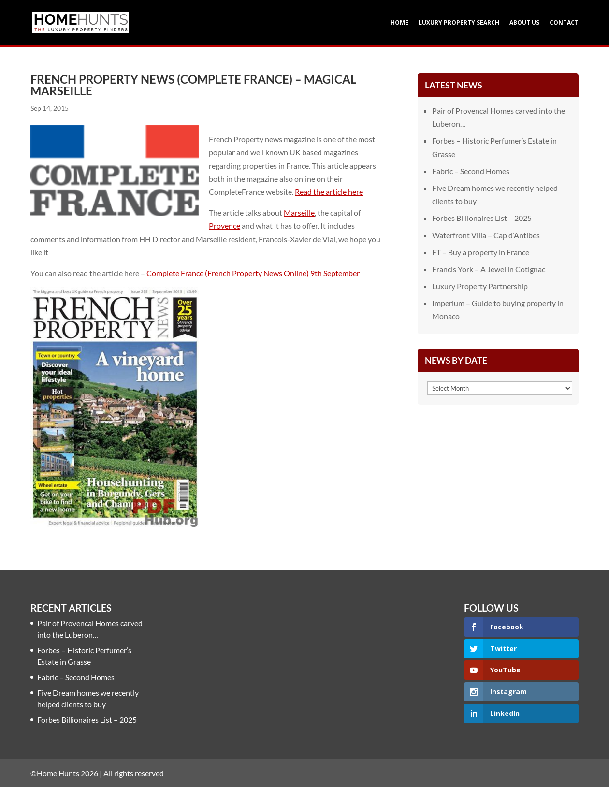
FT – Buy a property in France (480, 252)
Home (399, 23)
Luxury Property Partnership (480, 286)
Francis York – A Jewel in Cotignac (488, 269)
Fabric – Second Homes (470, 170)
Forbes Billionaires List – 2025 (482, 217)
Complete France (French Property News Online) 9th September (253, 272)
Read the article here (329, 191)
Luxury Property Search (459, 23)
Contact (564, 23)
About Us (524, 23)
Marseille (299, 212)
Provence (224, 225)
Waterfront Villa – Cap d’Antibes (486, 235)
